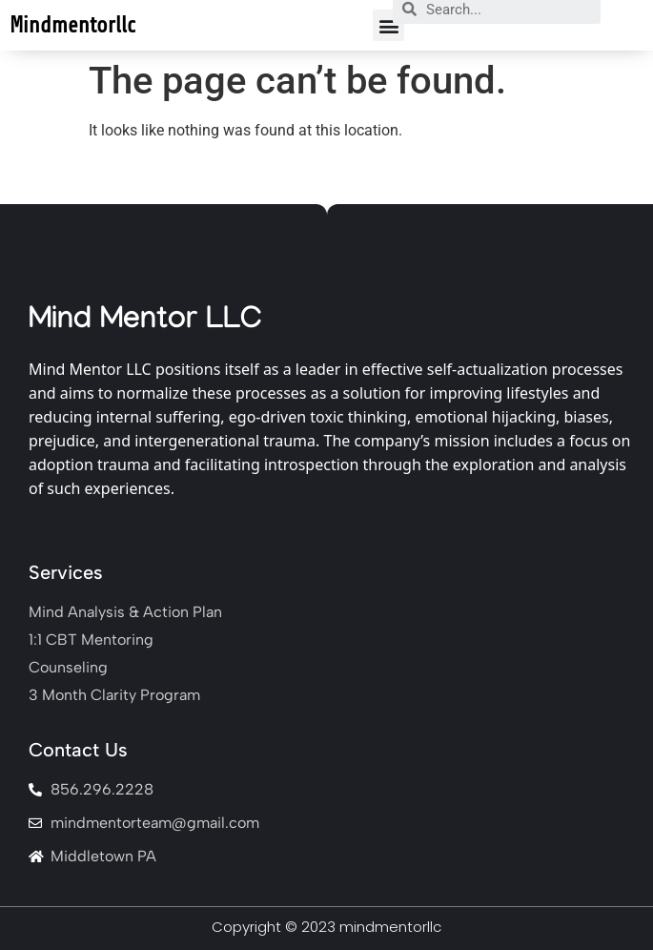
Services (66, 572)
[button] (388, 25)
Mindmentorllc (72, 25)
